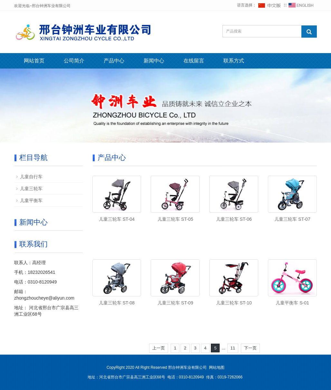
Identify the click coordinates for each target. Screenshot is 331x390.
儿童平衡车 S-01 (292, 302)
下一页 (250, 348)
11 (233, 348)
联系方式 (233, 60)
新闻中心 (154, 60)
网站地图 (216, 367)
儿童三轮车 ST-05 (175, 219)
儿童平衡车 (31, 200)
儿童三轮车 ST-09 (175, 302)
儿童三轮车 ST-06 (234, 219)
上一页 (158, 348)
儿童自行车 (31, 176)
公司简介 (74, 60)
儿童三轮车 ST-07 (292, 219)
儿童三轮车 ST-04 (117, 219)
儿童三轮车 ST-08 (117, 302)
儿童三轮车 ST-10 (234, 302)
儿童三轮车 (31, 188)
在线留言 (194, 60)
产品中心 (114, 60)
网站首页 (34, 60)
